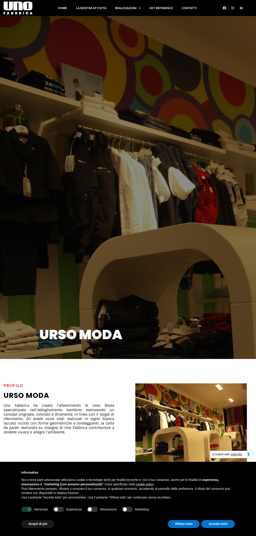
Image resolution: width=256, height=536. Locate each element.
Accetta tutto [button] (218, 524)
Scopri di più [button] (37, 524)
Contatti (189, 8)
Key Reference (161, 8)
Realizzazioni (128, 8)
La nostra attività (91, 8)
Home (62, 8)
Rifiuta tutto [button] (184, 524)
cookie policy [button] (145, 484)
